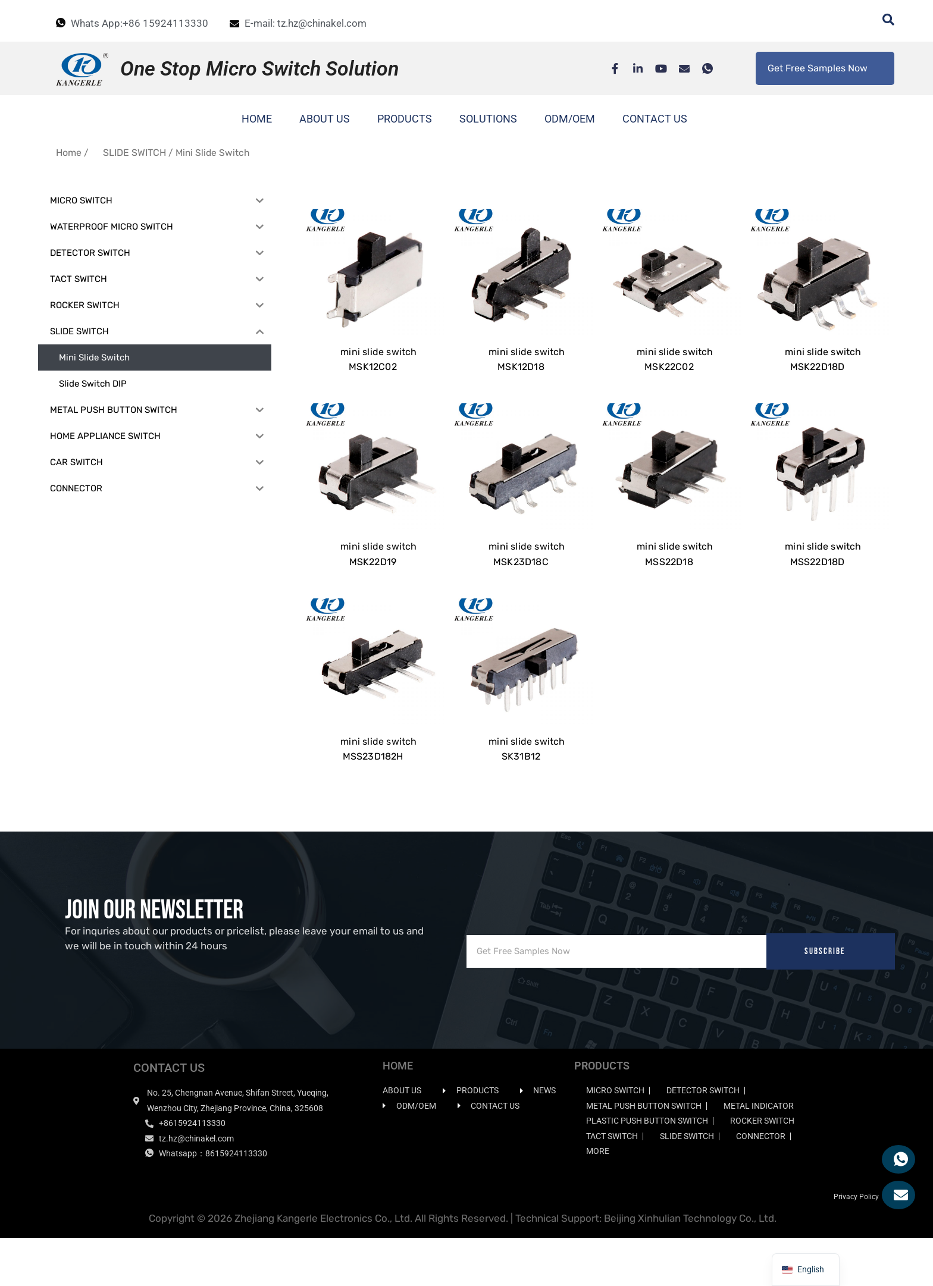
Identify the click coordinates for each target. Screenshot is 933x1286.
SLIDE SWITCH (134, 152)
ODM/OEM (569, 118)
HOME (257, 118)
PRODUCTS (404, 118)
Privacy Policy (856, 1245)
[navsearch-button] (882, 21)
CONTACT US (654, 118)
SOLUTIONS (488, 118)
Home (69, 152)
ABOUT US (324, 118)
